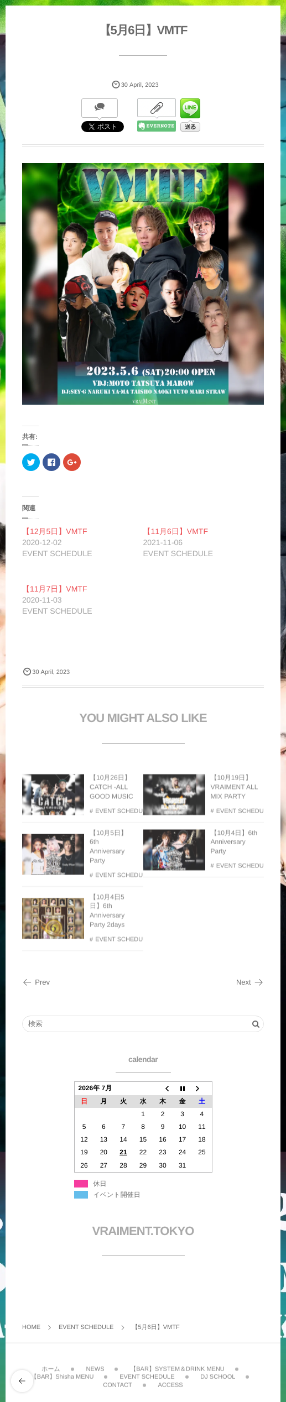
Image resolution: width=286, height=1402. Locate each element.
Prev (36, 982)
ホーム (50, 1365)
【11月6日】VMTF (175, 531)
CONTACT (117, 1381)
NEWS (95, 1365)
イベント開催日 (117, 1195)
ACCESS (170, 1381)
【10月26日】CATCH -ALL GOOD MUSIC (111, 791)
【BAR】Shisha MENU (62, 1372)
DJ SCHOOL (217, 1372)
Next (250, 982)
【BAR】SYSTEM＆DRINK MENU (177, 1365)
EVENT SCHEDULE (122, 815)
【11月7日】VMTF (54, 588)
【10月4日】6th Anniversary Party (234, 846)
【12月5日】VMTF (54, 531)
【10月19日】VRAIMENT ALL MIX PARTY (234, 791)
